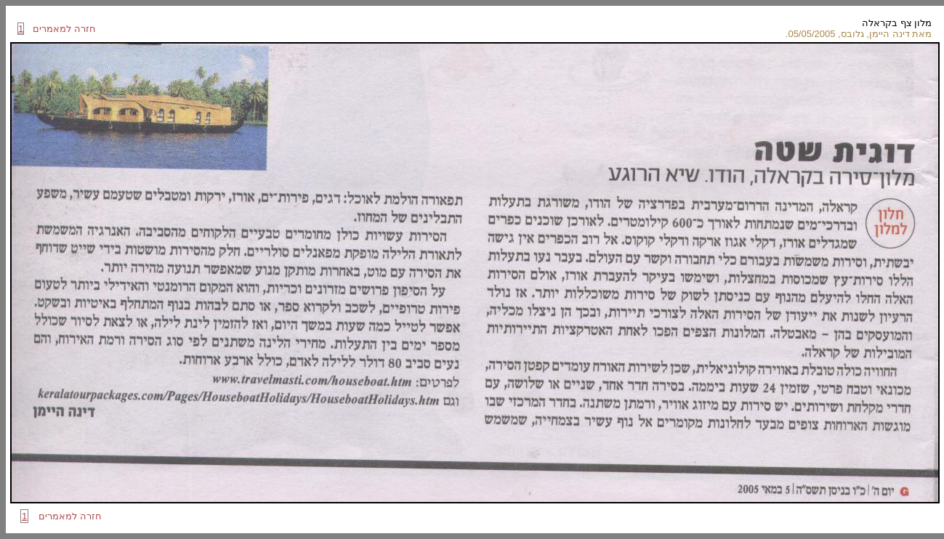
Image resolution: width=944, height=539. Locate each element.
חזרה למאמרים (60, 28)
